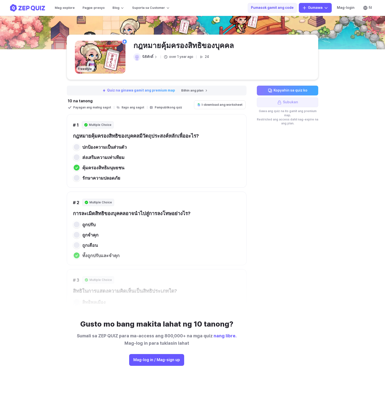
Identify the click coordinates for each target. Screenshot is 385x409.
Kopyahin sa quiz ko (287, 90)
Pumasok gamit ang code (272, 8)
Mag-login (346, 8)
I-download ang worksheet (219, 104)
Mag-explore (65, 8)
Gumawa (315, 7)
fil (367, 7)
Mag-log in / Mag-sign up (156, 359)
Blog (118, 8)
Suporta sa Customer (151, 8)
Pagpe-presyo (93, 8)
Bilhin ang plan (194, 90)
